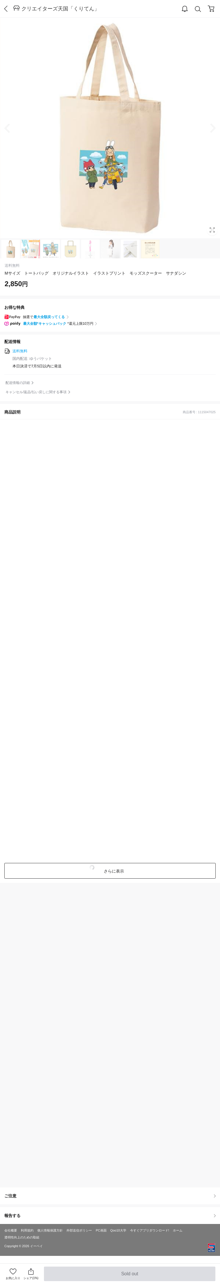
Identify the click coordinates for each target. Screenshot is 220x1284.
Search (198, 9)
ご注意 (110, 1195)
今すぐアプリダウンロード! (149, 1230)
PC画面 (101, 1230)
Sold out (130, 1276)
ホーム (177, 1230)
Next (208, 128)
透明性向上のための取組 (21, 1237)
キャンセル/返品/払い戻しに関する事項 (35, 392)
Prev (11, 128)
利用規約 (27, 1230)
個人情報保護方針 (50, 1230)
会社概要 (10, 1230)
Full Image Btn (212, 229)
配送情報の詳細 (17, 383)
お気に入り (13, 1278)
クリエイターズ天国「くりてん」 (60, 9)
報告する (110, 1215)
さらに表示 (113, 871)
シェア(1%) (30, 1274)
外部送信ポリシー (79, 1230)
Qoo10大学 (118, 1230)
